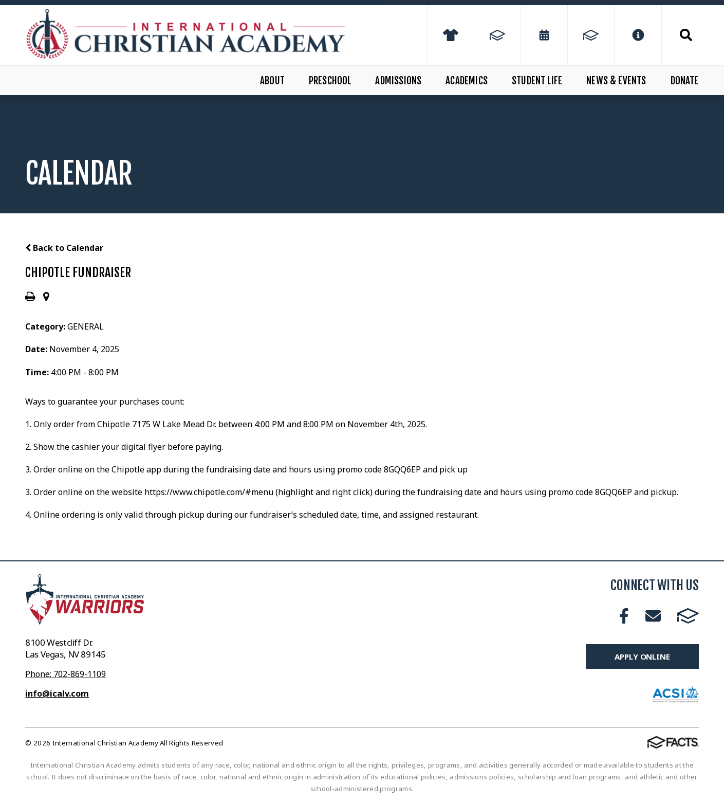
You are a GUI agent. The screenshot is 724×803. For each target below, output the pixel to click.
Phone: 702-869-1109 (65, 674)
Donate (685, 81)
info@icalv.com (57, 693)
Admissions (398, 81)
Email (653, 616)
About (272, 81)
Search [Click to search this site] (686, 35)
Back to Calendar (64, 247)
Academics (466, 81)
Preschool (330, 81)
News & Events (616, 81)
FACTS (688, 616)
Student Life (537, 81)
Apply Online (642, 656)
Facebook (624, 616)
